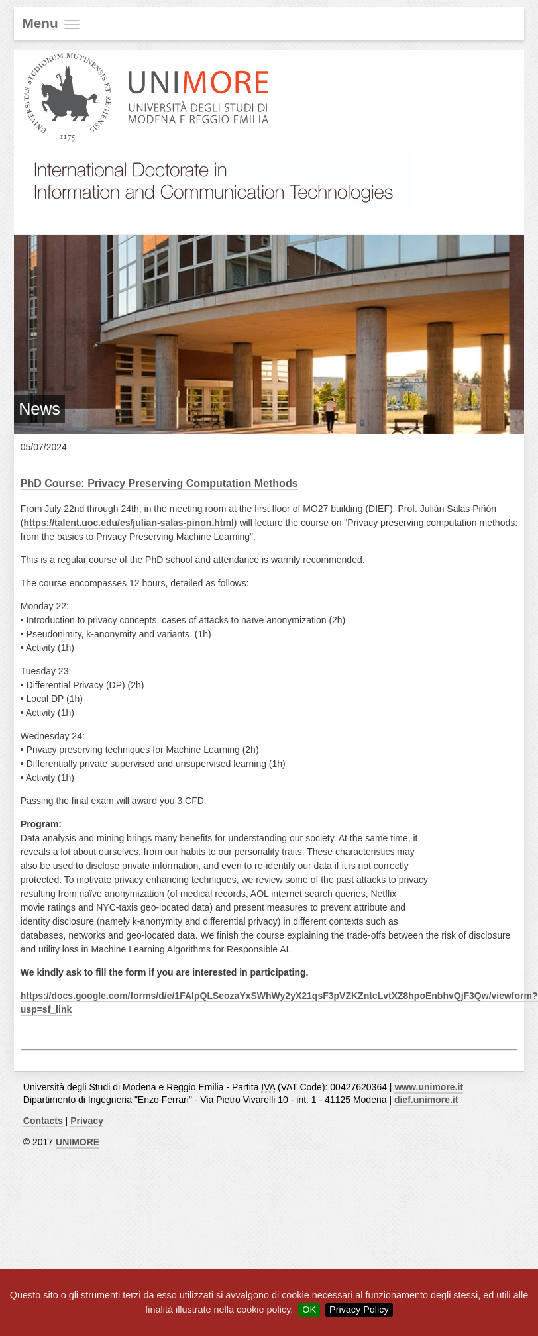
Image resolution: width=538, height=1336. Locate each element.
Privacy (86, 1120)
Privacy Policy (359, 1309)
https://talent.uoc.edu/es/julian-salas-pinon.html (128, 522)
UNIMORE (77, 1142)
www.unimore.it (428, 1087)
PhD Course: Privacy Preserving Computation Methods (159, 483)
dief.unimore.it (426, 1099)
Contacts (43, 1120)
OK (309, 1309)
